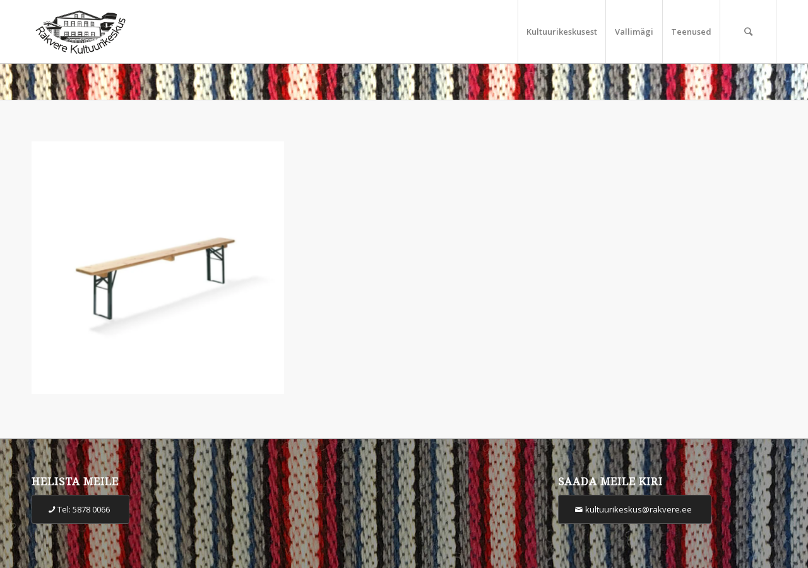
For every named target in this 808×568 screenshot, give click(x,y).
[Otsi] (748, 31)
